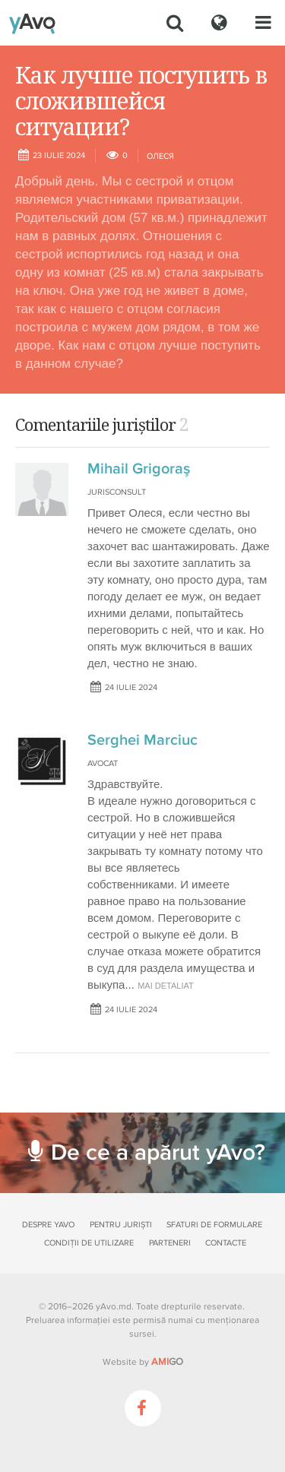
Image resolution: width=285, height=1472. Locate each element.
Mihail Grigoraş (138, 469)
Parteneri (170, 1243)
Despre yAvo (48, 1225)
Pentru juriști (121, 1225)
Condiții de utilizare (89, 1243)
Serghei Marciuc (142, 740)
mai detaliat (166, 985)
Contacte (225, 1243)
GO (167, 1362)
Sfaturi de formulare (214, 1225)
